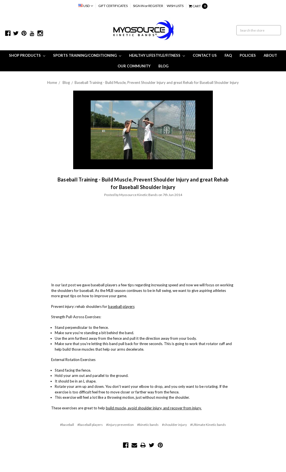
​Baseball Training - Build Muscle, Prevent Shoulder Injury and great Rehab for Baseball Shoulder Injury (157, 82)
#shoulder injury (174, 425)
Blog (163, 66)
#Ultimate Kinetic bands (208, 425)
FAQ (228, 55)
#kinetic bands (148, 425)
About (270, 55)
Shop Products (27, 55)
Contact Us (205, 55)
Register (155, 6)
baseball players (121, 306)
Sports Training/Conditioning (87, 55)
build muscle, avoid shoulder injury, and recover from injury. (154, 408)
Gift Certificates (113, 6)
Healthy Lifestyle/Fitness (157, 55)
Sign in (138, 6)
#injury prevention (120, 425)
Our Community (134, 66)
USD (85, 6)
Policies (248, 55)
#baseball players (90, 425)
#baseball (67, 425)
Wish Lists (175, 6)
